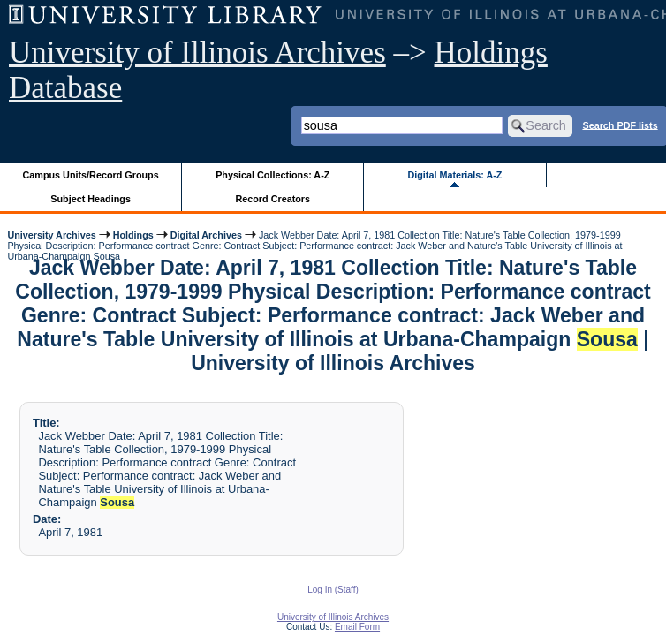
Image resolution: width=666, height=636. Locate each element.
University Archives (51, 235)
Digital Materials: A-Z (454, 175)
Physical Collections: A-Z (272, 175)
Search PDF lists (619, 124)
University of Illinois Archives (197, 52)
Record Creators (272, 198)
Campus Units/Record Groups (91, 175)
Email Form (357, 627)
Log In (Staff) (333, 589)
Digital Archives (206, 235)
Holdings (133, 235)
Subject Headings (90, 198)
